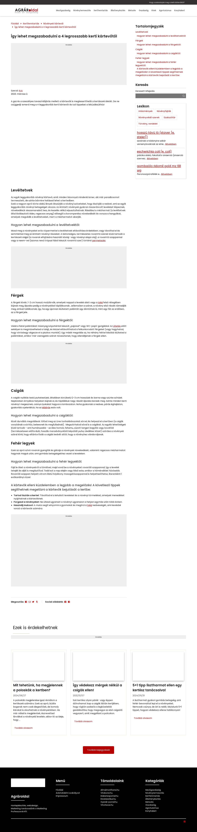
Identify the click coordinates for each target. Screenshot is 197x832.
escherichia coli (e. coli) (154, 151)
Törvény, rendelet (148, 123)
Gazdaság (143, 10)
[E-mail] (29, 601)
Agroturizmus (165, 10)
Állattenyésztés (118, 10)
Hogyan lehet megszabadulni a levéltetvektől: (161, 35)
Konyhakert (179, 10)
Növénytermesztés (82, 10)
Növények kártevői (53, 23)
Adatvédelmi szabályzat (68, 793)
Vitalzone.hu (107, 793)
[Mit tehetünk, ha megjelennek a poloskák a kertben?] (39, 692)
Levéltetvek (141, 31)
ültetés (117, 326)
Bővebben (170, 144)
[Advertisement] (69, 65)
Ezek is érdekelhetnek (35, 627)
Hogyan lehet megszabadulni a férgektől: (159, 44)
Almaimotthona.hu (110, 790)
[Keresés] (183, 96)
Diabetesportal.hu (109, 796)
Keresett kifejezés (145, 91)
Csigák (139, 49)
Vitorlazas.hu (107, 805)
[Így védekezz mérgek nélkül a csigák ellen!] (98, 692)
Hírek (153, 10)
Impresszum (62, 796)
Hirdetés (69, 45)
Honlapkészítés (18, 805)
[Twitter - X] (33, 601)
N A (21, 90)
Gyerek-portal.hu (109, 802)
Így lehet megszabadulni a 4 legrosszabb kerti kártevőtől (45, 27)
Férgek (139, 40)
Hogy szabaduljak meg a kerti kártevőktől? (167, 2)
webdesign (32, 805)
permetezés (98, 240)
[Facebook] (25, 601)
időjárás (46, 407)
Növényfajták (164, 111)
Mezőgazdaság (63, 10)
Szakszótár (170, 117)
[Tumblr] (36, 601)
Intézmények (145, 111)
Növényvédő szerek (149, 117)
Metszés (132, 10)
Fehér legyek (142, 58)
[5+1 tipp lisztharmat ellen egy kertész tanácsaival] (158, 692)
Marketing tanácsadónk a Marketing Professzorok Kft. (29, 810)
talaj (100, 302)
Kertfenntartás (101, 10)
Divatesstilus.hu (108, 799)
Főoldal (15, 23)
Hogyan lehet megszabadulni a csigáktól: (159, 53)
